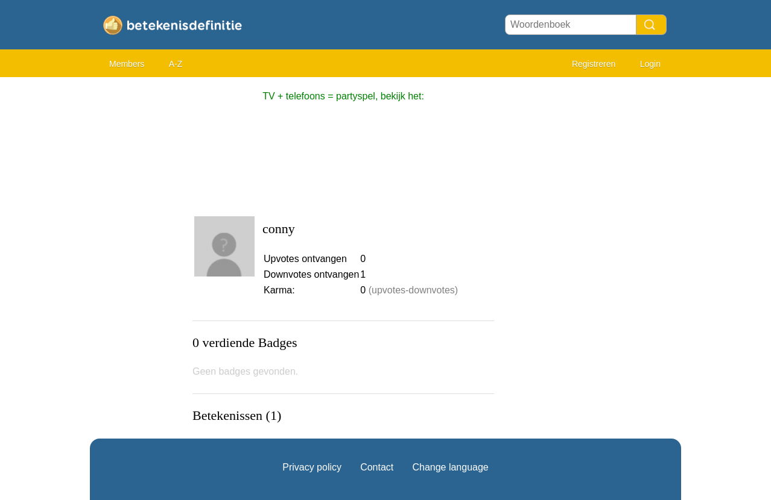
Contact (376, 467)
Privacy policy (311, 467)
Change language (450, 467)
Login (650, 64)
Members (126, 64)
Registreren (593, 64)
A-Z (176, 64)
